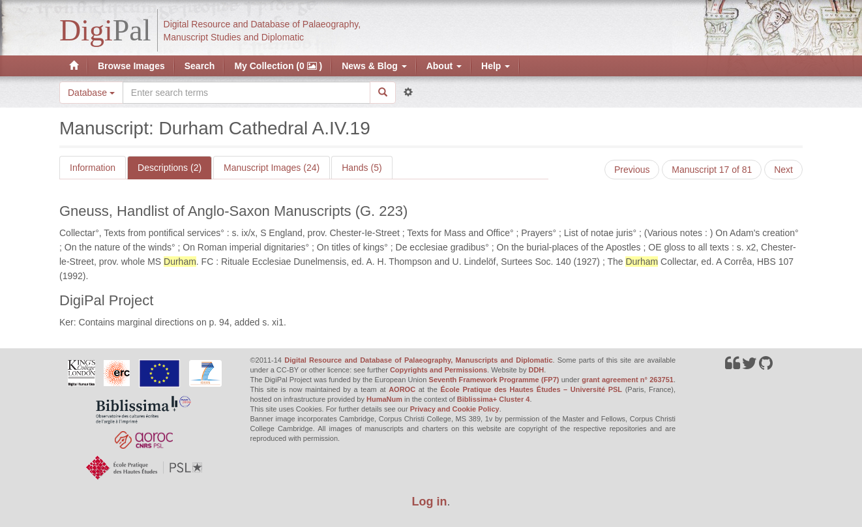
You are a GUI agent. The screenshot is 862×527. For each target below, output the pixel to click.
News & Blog (374, 66)
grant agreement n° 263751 (628, 380)
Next (783, 169)
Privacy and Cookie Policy (454, 409)
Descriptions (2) (169, 167)
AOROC (402, 389)
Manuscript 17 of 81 (712, 169)
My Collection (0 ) (278, 66)
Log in (429, 501)
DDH (536, 370)
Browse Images (131, 66)
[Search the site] (246, 93)
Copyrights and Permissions (438, 370)
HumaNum (384, 399)
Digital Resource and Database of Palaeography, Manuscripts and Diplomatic (418, 360)
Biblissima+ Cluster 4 (493, 399)
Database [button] (91, 92)
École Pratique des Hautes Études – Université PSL (531, 389)
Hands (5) (361, 167)
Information (92, 167)
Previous (631, 169)
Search (200, 66)
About (444, 66)
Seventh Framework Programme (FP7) (494, 380)
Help (495, 66)
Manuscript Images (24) (272, 167)
